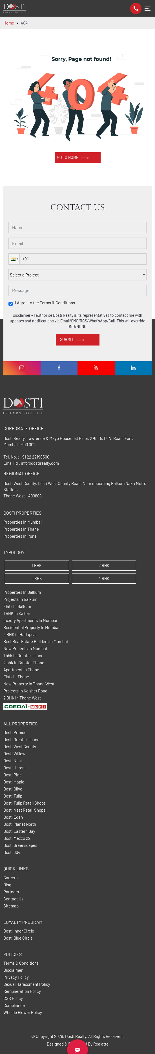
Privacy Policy (16, 977)
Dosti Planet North (19, 824)
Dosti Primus (14, 732)
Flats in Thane (16, 677)
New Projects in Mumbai (25, 648)
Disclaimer (13, 970)
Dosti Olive (12, 789)
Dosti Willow (14, 754)
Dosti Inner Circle (18, 931)
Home (8, 22)
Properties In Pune (20, 536)
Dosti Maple (13, 782)
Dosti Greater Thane (21, 740)
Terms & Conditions (21, 963)
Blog (7, 885)
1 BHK (37, 565)
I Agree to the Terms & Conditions (45, 303)
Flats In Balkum (17, 606)
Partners (11, 892)
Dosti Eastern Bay (19, 831)
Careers (10, 878)
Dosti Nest (12, 761)
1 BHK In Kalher (16, 613)
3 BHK (37, 578)
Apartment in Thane (21, 670)
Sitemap (11, 906)
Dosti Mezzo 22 (16, 838)
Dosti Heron (14, 768)
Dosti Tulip (12, 796)
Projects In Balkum (20, 599)
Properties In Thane (21, 529)
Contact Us (13, 899)
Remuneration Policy (22, 991)
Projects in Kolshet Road (25, 691)
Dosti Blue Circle (18, 938)
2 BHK (104, 565)
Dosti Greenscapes (20, 845)
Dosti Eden (13, 817)
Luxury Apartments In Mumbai (30, 620)
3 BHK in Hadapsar (20, 634)
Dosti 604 (11, 852)
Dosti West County (19, 747)
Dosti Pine (12, 775)
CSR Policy (13, 998)
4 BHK (104, 578)
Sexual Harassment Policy (26, 984)
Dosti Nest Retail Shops (24, 810)
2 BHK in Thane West (22, 698)
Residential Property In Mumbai (31, 627)
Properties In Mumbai (22, 522)
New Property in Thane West (28, 684)
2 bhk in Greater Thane (23, 663)
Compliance (14, 1005)
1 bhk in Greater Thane (23, 656)
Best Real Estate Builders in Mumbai (35, 641)
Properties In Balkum (22, 592)
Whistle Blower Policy (22, 1012)
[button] (14, 259)
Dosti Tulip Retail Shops (24, 803)
